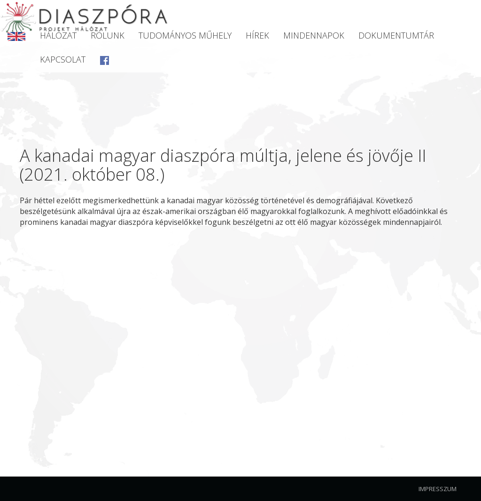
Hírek (257, 35)
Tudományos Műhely (185, 35)
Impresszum (438, 489)
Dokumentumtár (396, 35)
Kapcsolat (62, 59)
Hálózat (58, 35)
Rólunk (107, 35)
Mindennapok (313, 35)
